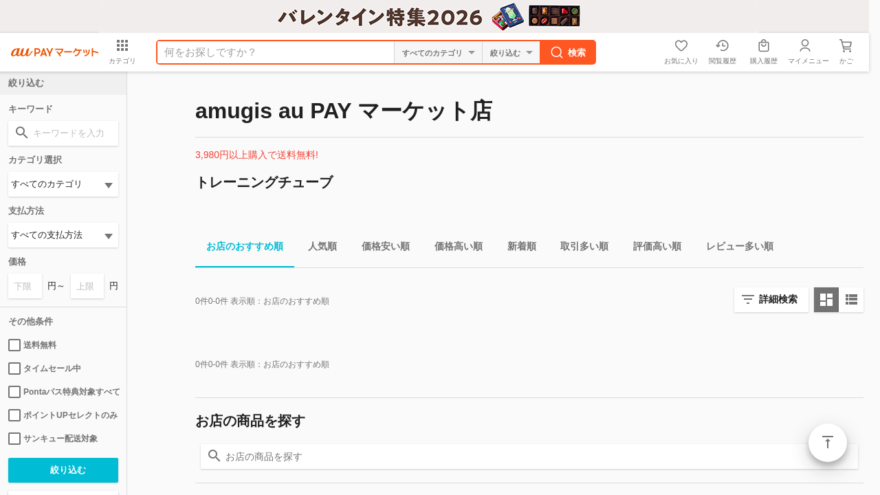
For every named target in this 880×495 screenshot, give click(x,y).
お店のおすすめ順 (239, 248)
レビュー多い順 (734, 248)
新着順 (516, 248)
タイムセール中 (44, 368)
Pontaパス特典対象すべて (63, 392)
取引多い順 (578, 248)
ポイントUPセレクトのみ (63, 415)
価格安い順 (380, 248)
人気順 (317, 248)
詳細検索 (778, 299)
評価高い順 (651, 248)
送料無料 (32, 345)
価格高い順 (453, 248)
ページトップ (827, 443)
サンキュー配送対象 (53, 438)
